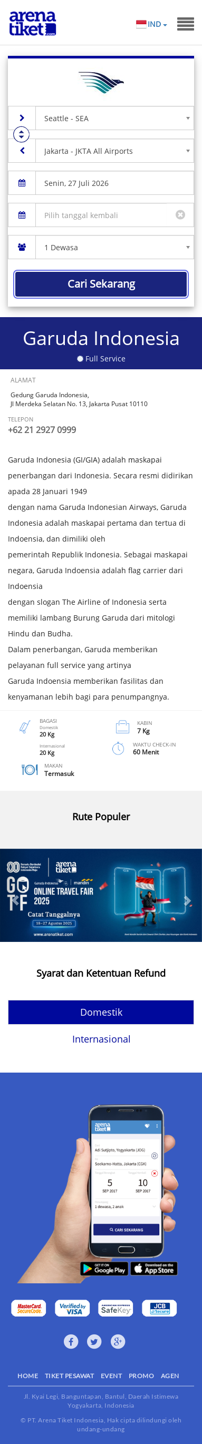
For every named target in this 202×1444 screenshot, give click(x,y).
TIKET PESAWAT (69, 1376)
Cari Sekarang (101, 284)
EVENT (111, 1376)
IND (157, 24)
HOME (27, 1376)
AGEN (170, 1376)
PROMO (142, 1376)
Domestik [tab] (101, 1012)
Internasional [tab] (101, 1039)
